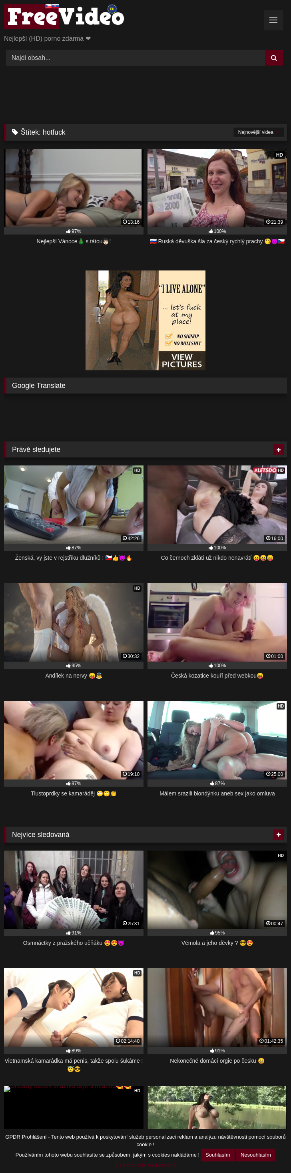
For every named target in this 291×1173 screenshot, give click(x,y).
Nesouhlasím (256, 1155)
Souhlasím (217, 1155)
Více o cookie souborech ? (145, 1165)
